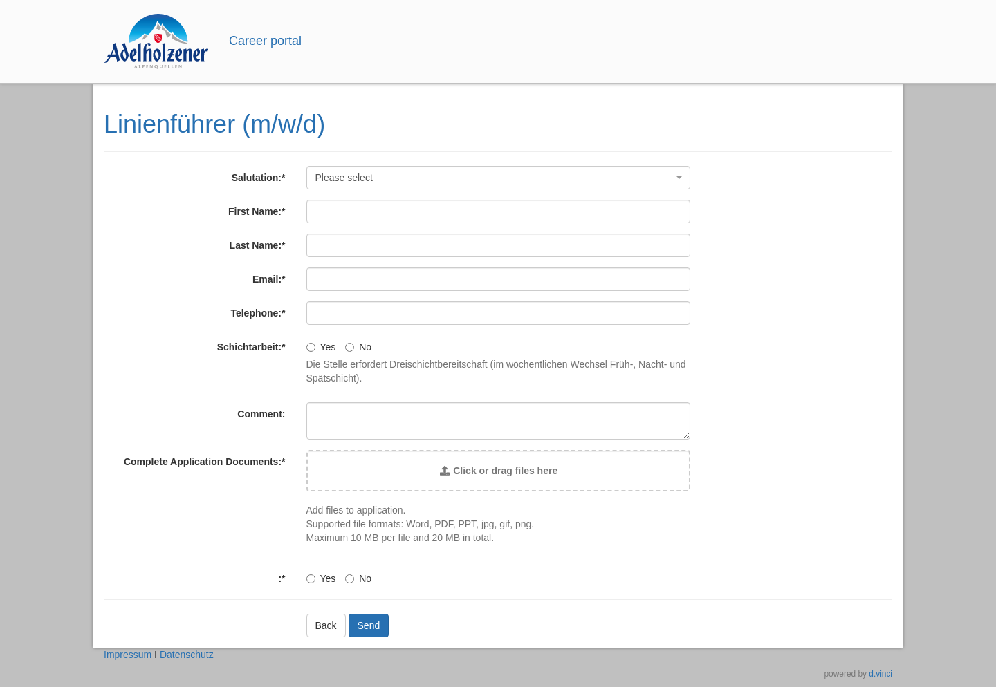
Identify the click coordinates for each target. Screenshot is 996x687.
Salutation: (259, 177)
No (358, 346)
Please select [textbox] (344, 177)
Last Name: (258, 245)
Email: (268, 279)
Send (369, 625)
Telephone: (257, 313)
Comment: (261, 414)
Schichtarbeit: (251, 346)
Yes (321, 346)
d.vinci (880, 674)
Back (326, 625)
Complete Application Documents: (205, 461)
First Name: (256, 211)
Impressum (127, 654)
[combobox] (498, 177)
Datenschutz (187, 654)
